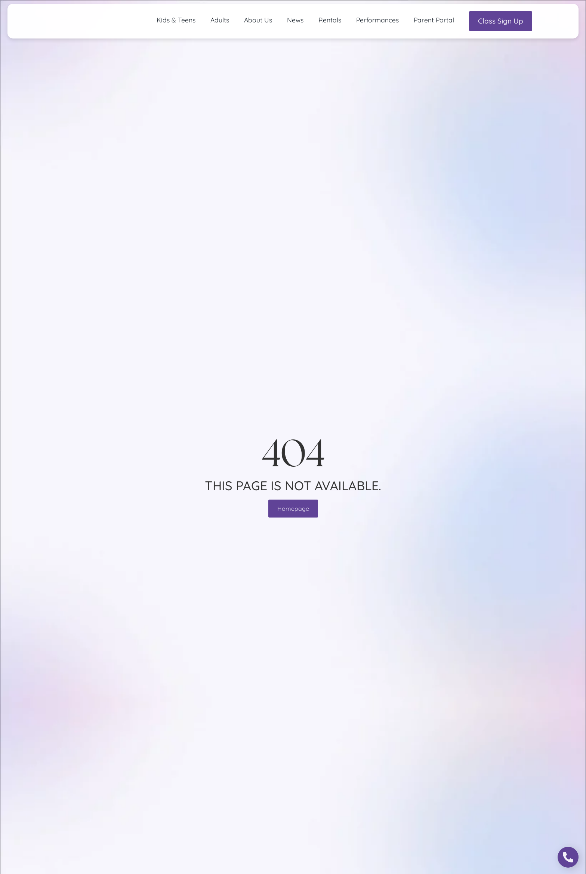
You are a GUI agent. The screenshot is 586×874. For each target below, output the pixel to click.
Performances (377, 20)
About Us (258, 20)
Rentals (329, 20)
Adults (219, 20)
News (295, 20)
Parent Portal (434, 20)
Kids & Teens (176, 20)
